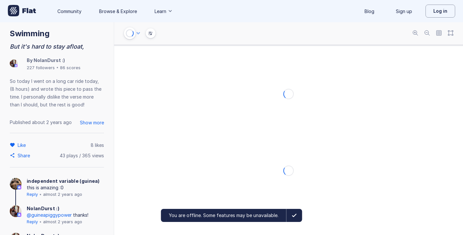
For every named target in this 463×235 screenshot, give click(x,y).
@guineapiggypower (49, 215)
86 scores (70, 67)
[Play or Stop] (130, 33)
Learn (164, 11)
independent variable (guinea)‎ (63, 181)
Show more (92, 122)
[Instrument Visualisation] (151, 33)
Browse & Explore (118, 11)
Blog (369, 11)
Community (69, 11)
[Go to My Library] (22, 11)
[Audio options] (138, 33)
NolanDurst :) (49, 60)
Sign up (404, 11)
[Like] (23, 145)
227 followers (41, 67)
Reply (32, 194)
